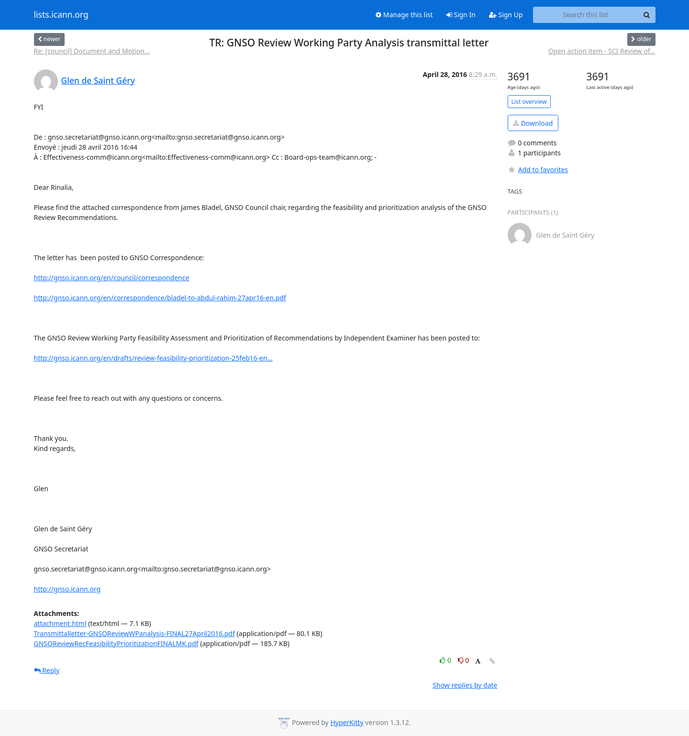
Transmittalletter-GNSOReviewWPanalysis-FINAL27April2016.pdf (134, 633)
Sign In (461, 14)
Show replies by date (465, 685)
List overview (529, 102)
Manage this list (404, 14)
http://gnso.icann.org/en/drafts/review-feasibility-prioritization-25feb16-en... (153, 358)
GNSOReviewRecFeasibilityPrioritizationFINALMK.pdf (116, 643)
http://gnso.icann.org (67, 588)
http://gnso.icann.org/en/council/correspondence (111, 277)
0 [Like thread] (446, 660)
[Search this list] (586, 15)
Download (533, 123)
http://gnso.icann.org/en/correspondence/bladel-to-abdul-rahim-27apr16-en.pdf (160, 297)
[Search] (647, 15)
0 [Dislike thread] (463, 660)
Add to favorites (538, 169)
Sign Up (506, 14)
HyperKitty (346, 722)
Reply (47, 670)
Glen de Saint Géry (98, 80)
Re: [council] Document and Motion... (92, 50)
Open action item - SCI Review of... (602, 50)
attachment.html (60, 623)
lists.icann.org (61, 15)
